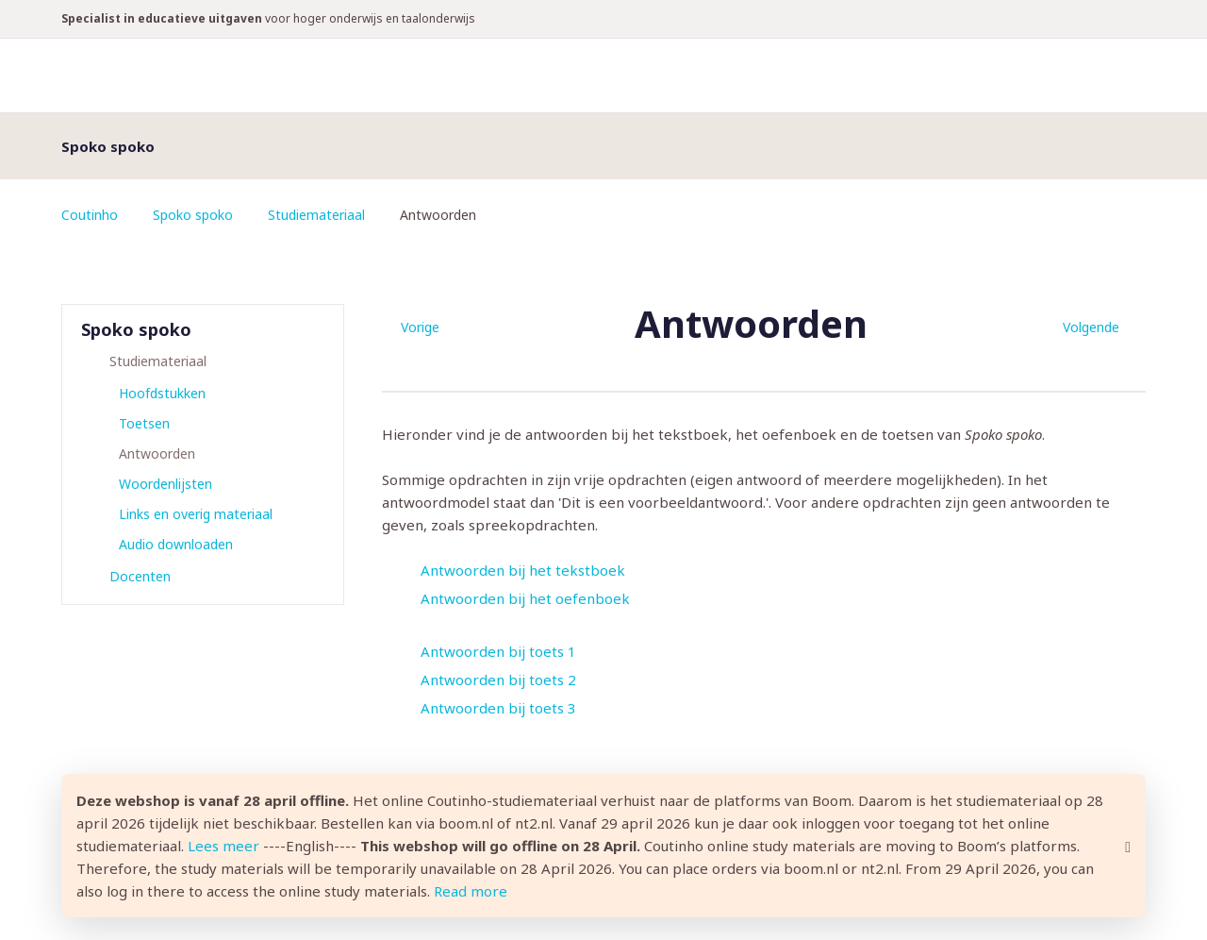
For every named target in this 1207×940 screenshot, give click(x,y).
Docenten (140, 576)
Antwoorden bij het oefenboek (525, 598)
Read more (470, 890)
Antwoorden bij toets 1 (498, 651)
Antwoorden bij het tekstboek (523, 570)
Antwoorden (157, 453)
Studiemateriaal (316, 215)
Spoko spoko (193, 215)
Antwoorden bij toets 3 (498, 707)
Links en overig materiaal (196, 514)
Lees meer (223, 845)
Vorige (420, 327)
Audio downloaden (176, 544)
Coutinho (89, 215)
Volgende (1091, 327)
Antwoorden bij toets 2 (498, 679)
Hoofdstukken (162, 393)
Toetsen (144, 423)
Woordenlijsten (165, 484)
